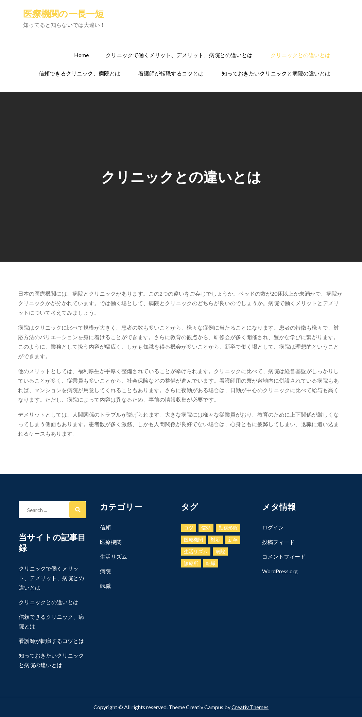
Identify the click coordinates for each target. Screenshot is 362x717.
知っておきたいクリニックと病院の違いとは (276, 73)
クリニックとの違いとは (300, 55)
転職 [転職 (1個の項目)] (211, 563)
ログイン (273, 527)
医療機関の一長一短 (63, 13)
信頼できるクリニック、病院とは (79, 73)
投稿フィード (278, 542)
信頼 (105, 527)
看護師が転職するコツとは (171, 73)
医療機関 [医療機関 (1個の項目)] (193, 539)
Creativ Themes (250, 707)
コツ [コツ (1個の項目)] (188, 527)
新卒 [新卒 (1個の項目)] (233, 539)
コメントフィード (284, 556)
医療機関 (111, 542)
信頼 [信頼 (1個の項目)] (206, 527)
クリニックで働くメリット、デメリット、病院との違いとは (179, 55)
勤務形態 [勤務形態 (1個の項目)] (228, 527)
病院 (105, 571)
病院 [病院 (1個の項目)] (220, 551)
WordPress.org (280, 571)
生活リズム (113, 556)
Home (81, 55)
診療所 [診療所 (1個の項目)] (191, 563)
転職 (105, 585)
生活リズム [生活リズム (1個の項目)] (196, 551)
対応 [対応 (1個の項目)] (215, 539)
